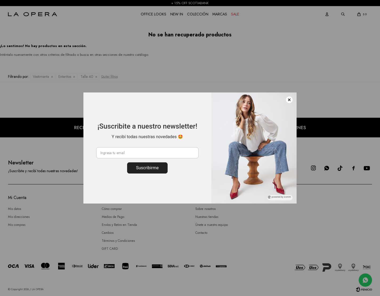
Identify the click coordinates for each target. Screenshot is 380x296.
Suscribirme (147, 167)
